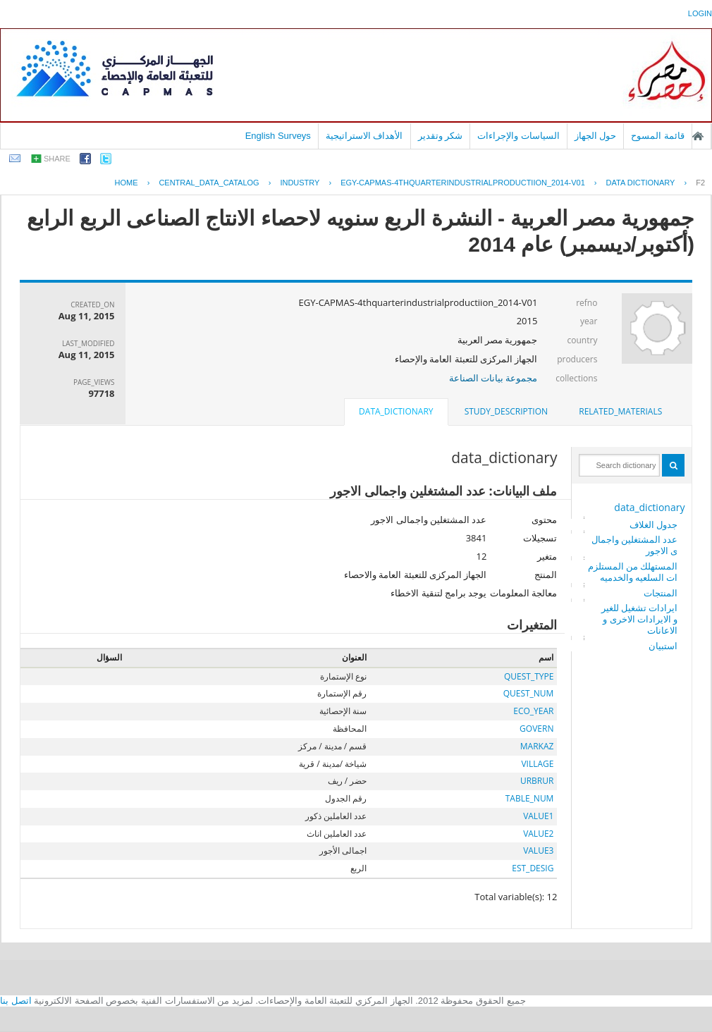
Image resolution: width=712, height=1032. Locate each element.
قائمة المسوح (658, 135)
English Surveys (278, 135)
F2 (700, 182)
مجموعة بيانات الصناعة (493, 377)
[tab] (620, 411)
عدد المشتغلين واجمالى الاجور (634, 545)
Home (126, 182)
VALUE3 (538, 850)
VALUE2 (538, 834)
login (700, 13)
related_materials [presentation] (620, 411)
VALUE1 (538, 816)
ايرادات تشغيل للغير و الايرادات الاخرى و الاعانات (639, 619)
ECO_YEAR (533, 711)
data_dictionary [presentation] (396, 411)
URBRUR (536, 781)
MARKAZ (537, 746)
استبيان (663, 645)
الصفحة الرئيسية (698, 136)
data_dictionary (649, 507)
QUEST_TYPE (528, 676)
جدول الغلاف (653, 524)
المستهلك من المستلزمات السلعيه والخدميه (633, 571)
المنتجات (660, 592)
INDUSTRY (299, 182)
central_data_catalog (209, 182)
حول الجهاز (596, 135)
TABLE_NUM (529, 798)
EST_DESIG (532, 868)
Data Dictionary (640, 182)
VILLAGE (537, 764)
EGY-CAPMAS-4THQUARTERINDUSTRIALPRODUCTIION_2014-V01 (462, 182)
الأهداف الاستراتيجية (364, 135)
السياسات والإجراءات (518, 135)
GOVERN (536, 729)
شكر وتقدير (440, 135)
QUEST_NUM (528, 693)
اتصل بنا (16, 1000)
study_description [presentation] (506, 411)
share (57, 158)
